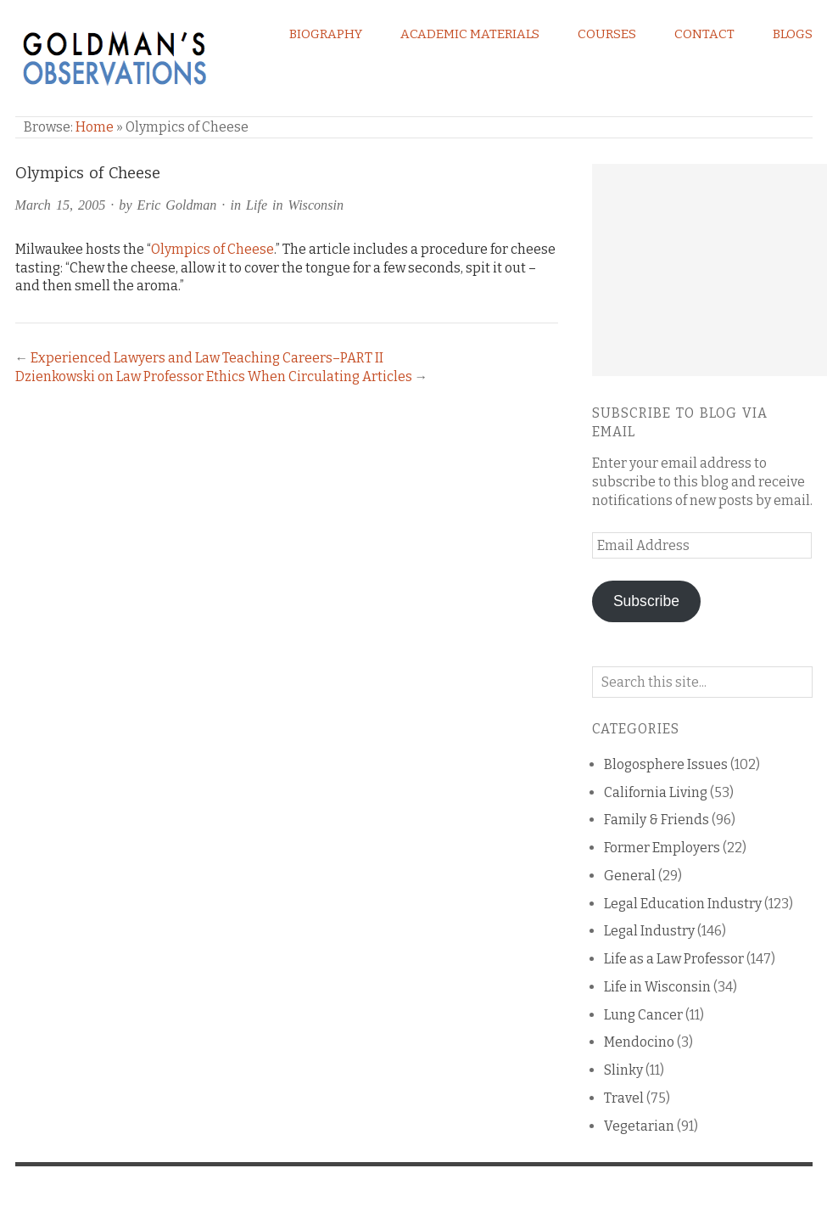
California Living (655, 792)
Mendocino (639, 1042)
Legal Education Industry (683, 904)
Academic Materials (469, 34)
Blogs (793, 34)
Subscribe (646, 601)
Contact (704, 34)
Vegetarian (639, 1126)
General (630, 876)
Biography (325, 34)
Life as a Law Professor (674, 959)
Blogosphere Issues (666, 764)
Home (94, 127)
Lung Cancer (643, 1015)
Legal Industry (649, 931)
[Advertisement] (709, 270)
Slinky (623, 1070)
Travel (624, 1098)
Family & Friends (656, 820)
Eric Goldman (177, 205)
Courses (607, 34)
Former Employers (662, 848)
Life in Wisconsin (295, 205)
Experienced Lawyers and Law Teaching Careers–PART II (207, 358)
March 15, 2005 (60, 205)
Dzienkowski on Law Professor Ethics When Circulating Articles (213, 376)
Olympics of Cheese (212, 249)
